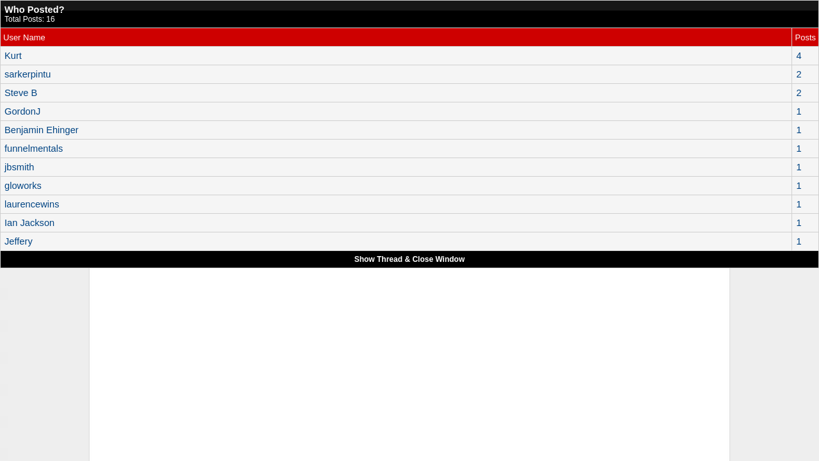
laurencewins (32, 204)
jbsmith (19, 167)
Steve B (20, 93)
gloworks (23, 186)
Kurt (13, 56)
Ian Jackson (29, 223)
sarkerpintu (27, 74)
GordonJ (22, 111)
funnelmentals (33, 148)
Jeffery (18, 241)
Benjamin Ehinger (41, 130)
